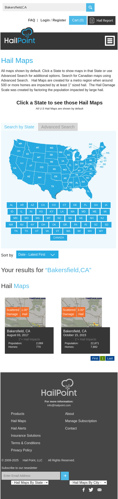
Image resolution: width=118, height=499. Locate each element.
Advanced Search (58, 127)
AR (22, 205)
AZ (32, 205)
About (69, 414)
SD (106, 224)
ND (70, 218)
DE (75, 205)
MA (73, 211)
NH (92, 218)
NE (81, 218)
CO (54, 205)
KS (41, 211)
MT (48, 218)
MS (38, 218)
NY (32, 224)
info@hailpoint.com (59, 405)
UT (36, 231)
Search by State (19, 127)
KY (51, 211)
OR (65, 224)
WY (101, 231)
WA (68, 231)
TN (16, 231)
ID (12, 211)
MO (26, 218)
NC (59, 218)
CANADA (58, 237)
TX (26, 231)
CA (43, 205)
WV (90, 231)
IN (31, 211)
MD (84, 211)
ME (94, 211)
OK (54, 224)
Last (110, 358)
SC (96, 224)
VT (57, 231)
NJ (102, 218)
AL (11, 205)
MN (16, 218)
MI (105, 211)
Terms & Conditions (25, 443)
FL (85, 205)
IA (106, 205)
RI (85, 224)
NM (11, 224)
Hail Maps (18, 421)
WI (79, 231)
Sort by (7, 255)
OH (43, 224)
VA (47, 231)
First (95, 358)
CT (64, 205)
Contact (71, 428)
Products (17, 414)
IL (21, 211)
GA (96, 205)
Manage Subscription (81, 421)
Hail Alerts (18, 428)
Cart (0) (78, 20)
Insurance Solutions (26, 435)
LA (62, 211)
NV (22, 224)
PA (75, 224)
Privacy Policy (21, 450)
